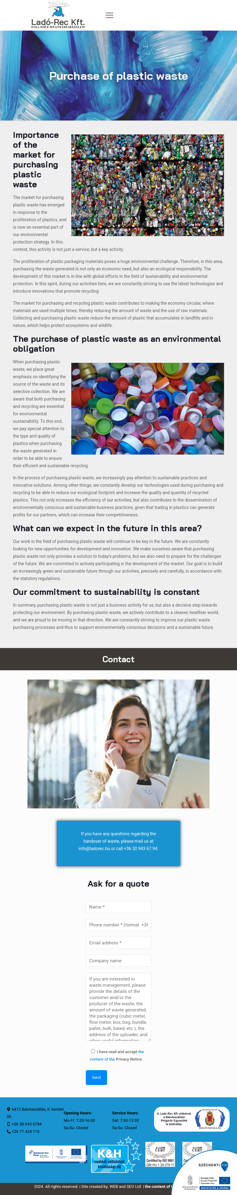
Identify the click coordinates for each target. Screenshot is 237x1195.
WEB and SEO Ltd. (126, 1186)
